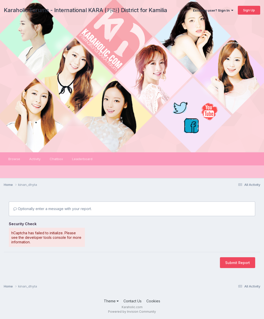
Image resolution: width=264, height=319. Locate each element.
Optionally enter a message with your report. (52, 209)
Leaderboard (82, 159)
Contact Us (132, 301)
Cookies (153, 301)
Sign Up (249, 10)
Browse (14, 159)
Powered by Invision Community (132, 311)
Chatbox (56, 159)
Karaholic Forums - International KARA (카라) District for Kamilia (85, 10)
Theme (111, 301)
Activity (35, 159)
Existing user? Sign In (213, 10)
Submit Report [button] (237, 262)
